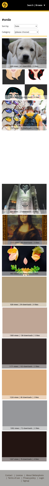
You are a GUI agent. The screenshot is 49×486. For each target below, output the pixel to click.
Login (41, 478)
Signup (26, 480)
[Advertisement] (24, 158)
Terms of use (14, 478)
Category (6, 32)
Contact (8, 475)
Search (30, 5)
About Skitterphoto (35, 475)
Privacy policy (29, 478)
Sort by (5, 26)
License (19, 475)
